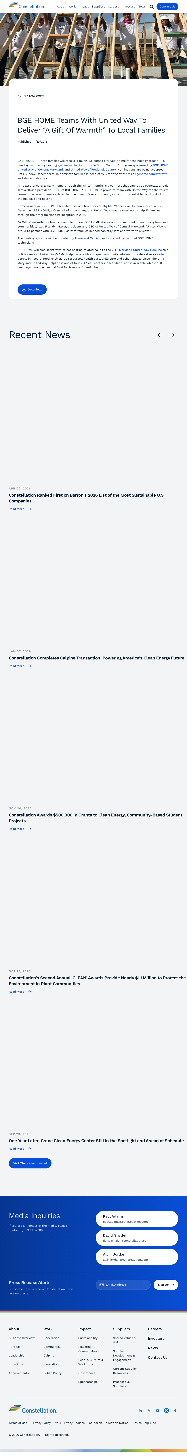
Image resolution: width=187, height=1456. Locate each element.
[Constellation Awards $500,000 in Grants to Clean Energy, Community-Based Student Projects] (98, 749)
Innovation (51, 1364)
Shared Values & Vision (124, 1340)
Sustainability (88, 1338)
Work (72, 6)
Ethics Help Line (144, 1423)
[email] (126, 1285)
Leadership (16, 1355)
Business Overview (22, 1338)
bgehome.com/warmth (151, 174)
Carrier (95, 238)
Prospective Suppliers (121, 1384)
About (61, 6)
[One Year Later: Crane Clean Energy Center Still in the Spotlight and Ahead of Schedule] (98, 1072)
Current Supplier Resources (125, 1371)
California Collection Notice (108, 1423)
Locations (16, 1364)
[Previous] (160, 335)
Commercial (52, 1346)
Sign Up (166, 1285)
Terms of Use (18, 1423)
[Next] (172, 335)
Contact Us (167, 6)
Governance (86, 1373)
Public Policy (52, 1373)
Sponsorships (88, 1382)
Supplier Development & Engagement (124, 1355)
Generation (51, 1338)
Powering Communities (87, 1349)
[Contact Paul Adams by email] (137, 1219)
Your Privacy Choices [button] (70, 1423)
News (142, 6)
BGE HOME (161, 165)
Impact (84, 6)
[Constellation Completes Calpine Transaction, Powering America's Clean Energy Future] (98, 589)
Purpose (14, 1346)
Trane (79, 238)
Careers (113, 6)
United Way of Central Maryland (40, 169)
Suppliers (98, 6)
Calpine (48, 1355)
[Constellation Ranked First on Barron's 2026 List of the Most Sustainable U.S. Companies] (98, 429)
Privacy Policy (41, 1423)
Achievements (19, 1373)
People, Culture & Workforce (90, 1362)
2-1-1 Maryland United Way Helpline (137, 250)
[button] (32, 289)
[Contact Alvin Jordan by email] (137, 1257)
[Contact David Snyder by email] (137, 1238)
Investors (128, 6)
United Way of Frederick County (93, 169)
